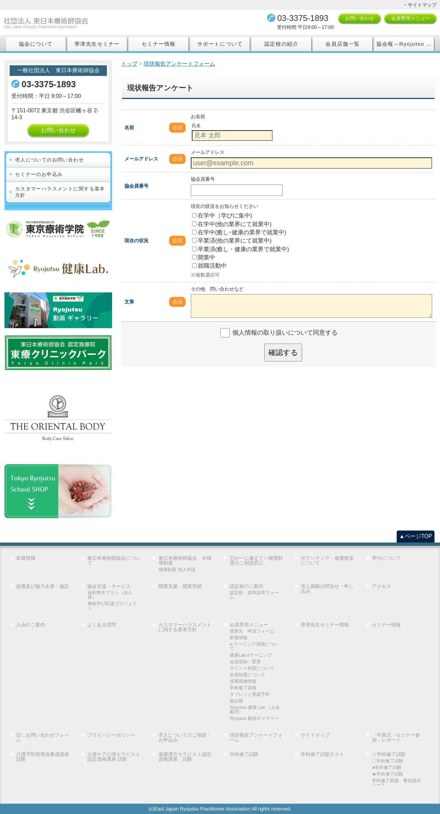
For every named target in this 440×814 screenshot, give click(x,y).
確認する (283, 352)
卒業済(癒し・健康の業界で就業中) (240, 249)
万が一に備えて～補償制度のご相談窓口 (256, 560)
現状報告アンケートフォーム (256, 737)
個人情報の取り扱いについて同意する (285, 332)
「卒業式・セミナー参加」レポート (396, 737)
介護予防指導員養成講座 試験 (43, 756)
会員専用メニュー (410, 18)
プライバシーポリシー (111, 735)
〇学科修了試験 (387, 761)
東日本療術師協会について (113, 560)
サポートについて (220, 44)
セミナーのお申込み (39, 174)
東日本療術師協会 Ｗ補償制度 (184, 560)
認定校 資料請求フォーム (254, 595)
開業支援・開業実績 (180, 586)
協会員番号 (136, 186)
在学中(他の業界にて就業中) (232, 224)
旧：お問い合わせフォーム (42, 737)
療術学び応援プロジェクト (112, 606)
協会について (36, 44)
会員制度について (247, 675)
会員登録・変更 (245, 662)
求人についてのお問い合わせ (49, 160)
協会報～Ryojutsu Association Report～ (405, 44)
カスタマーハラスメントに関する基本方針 (60, 192)
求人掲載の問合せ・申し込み (327, 588)
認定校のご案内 (246, 586)
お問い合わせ (359, 18)
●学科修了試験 (387, 768)
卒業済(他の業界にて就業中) (232, 240)
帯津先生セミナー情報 (325, 624)
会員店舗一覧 (343, 44)
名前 (129, 127)
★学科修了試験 (387, 774)
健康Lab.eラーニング (251, 655)
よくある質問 (101, 624)
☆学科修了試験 (389, 754)
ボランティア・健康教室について (327, 560)
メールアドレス (141, 158)
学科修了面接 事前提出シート (396, 783)
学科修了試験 (244, 754)
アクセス (381, 586)
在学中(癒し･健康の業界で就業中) (239, 232)
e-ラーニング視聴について (254, 646)
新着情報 (25, 558)
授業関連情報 (243, 681)
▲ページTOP (415, 536)
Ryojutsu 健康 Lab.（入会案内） (255, 709)
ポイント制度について (252, 668)
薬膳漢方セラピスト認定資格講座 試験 (184, 756)
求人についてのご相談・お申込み (184, 737)
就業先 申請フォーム (252, 631)
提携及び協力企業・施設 (42, 586)
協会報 (236, 701)
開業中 (203, 257)
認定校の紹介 (281, 44)
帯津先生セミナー (97, 44)
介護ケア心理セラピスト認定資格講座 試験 (113, 756)
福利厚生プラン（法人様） (110, 595)
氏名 (196, 125)
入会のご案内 (30, 624)
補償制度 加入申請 (177, 570)
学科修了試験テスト (322, 754)
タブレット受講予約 (250, 694)
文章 (129, 301)
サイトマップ (422, 5)
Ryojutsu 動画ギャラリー (254, 718)
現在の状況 (136, 240)
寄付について (386, 558)
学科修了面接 (243, 688)
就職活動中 (209, 266)
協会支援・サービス (109, 586)
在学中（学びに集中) (222, 215)
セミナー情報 (159, 44)
